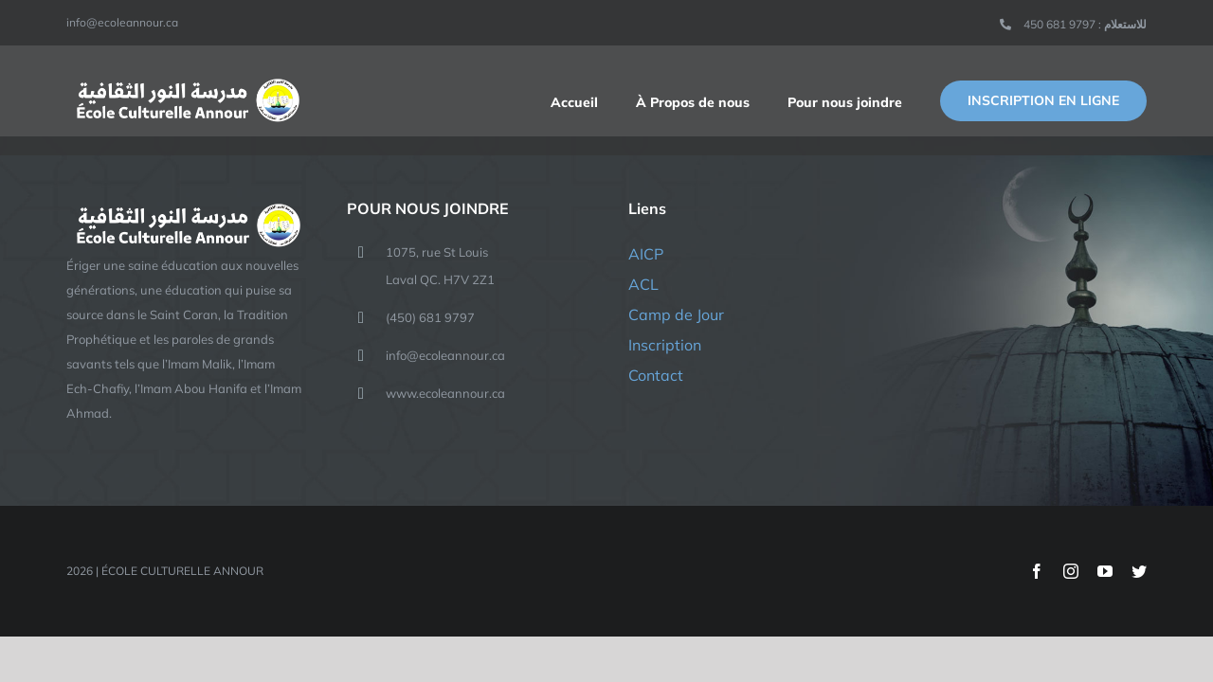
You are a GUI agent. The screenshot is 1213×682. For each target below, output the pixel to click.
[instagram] (1070, 571)
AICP (645, 253)
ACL (643, 284)
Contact (655, 375)
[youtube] (1105, 571)
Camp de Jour (676, 314)
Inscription (664, 344)
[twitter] (1139, 571)
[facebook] (1036, 571)
